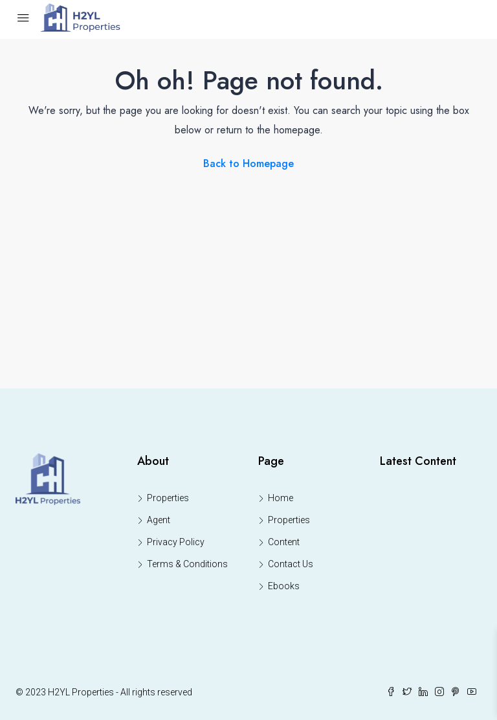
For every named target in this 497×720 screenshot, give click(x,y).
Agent (158, 520)
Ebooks (284, 586)
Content (284, 542)
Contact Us (290, 564)
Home (280, 498)
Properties (168, 498)
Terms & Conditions (187, 564)
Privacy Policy (175, 542)
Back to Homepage (248, 163)
